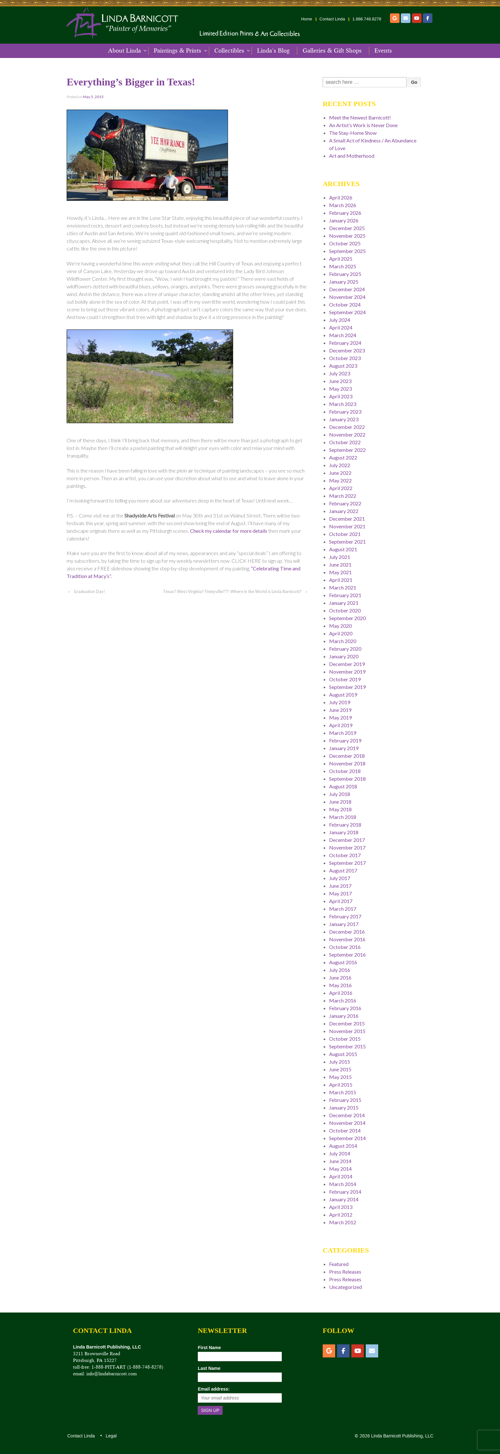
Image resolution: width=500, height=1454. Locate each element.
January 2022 (343, 511)
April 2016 (340, 993)
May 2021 (340, 572)
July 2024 (339, 320)
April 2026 (340, 197)
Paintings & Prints (177, 50)
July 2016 (339, 970)
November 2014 (347, 1123)
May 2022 (340, 480)
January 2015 (343, 1107)
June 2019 (340, 710)
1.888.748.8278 (366, 19)
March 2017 (342, 909)
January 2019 (343, 748)
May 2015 (340, 1077)
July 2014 (339, 1153)
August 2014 (343, 1146)
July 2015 (339, 1062)
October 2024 (345, 304)
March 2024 (342, 335)
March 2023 (342, 404)
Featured (339, 1264)
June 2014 (340, 1161)
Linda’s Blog (273, 50)
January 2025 (343, 282)
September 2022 (347, 450)
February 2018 (345, 824)
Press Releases (345, 1272)
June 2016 (340, 977)
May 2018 (340, 809)
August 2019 (343, 694)
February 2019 (345, 740)
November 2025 (347, 236)
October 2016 (345, 947)
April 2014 (340, 1176)
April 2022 (340, 488)
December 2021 (347, 519)
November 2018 (347, 763)
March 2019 (342, 733)
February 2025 (345, 274)
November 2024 (347, 297)
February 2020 (345, 649)
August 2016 (343, 962)
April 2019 (340, 725)
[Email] (405, 18)
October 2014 (345, 1130)
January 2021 (343, 603)
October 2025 (345, 243)
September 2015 (347, 1046)
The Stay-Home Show (353, 133)
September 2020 (347, 618)
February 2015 (345, 1100)
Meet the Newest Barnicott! (360, 117)
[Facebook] (427, 18)
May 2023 (340, 389)
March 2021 (342, 587)
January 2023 (343, 419)
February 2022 (345, 503)
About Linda (124, 50)
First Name (209, 1347)
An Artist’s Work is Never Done (363, 125)
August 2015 (343, 1054)
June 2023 (340, 381)
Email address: (214, 1389)
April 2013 (340, 1207)
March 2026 (342, 205)
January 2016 (343, 1016)
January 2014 (343, 1199)
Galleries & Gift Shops (332, 50)
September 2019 (347, 687)
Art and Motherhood (351, 156)
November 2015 (347, 1031)
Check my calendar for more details (228, 531)
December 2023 (347, 350)
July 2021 (339, 557)
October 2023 (345, 358)
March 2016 (342, 1000)
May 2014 (340, 1169)
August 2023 (343, 366)
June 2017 (340, 886)
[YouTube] (417, 18)
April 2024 (340, 327)
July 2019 (339, 702)
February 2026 (345, 213)
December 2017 (347, 840)
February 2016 (345, 1008)
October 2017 (345, 855)
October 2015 (345, 1039)
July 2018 (339, 794)
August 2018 (343, 786)
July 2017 (339, 878)
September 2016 (347, 954)
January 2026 (343, 220)
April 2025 (340, 259)
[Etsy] (395, 18)
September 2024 (347, 312)
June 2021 (340, 564)
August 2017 (343, 870)
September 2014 (347, 1138)
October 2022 (345, 442)
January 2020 (343, 656)
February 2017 (345, 916)
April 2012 (340, 1215)
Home (306, 19)
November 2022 (347, 434)
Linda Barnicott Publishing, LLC (401, 1435)
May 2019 (340, 717)
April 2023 (340, 396)
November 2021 (347, 526)
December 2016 (347, 932)
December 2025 (347, 228)
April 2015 (340, 1084)
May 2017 (340, 893)
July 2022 (339, 465)
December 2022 (347, 427)
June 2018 (340, 802)
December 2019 (347, 664)
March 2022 (342, 496)
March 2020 (342, 641)
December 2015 (347, 1023)
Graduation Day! (89, 591)
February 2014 (345, 1192)
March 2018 (342, 817)
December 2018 (347, 756)
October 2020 (345, 610)
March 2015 (342, 1092)
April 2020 (340, 633)
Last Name (209, 1368)
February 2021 (345, 595)
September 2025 (347, 251)
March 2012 (342, 1222)
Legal (111, 1435)
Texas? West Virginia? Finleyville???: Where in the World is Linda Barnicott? (232, 591)
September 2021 (347, 542)
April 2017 (340, 901)
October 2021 (345, 534)
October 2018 (345, 771)
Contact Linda (332, 19)
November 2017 (347, 847)
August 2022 (343, 457)
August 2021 (343, 549)
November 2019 (347, 672)
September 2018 (347, 779)
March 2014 (342, 1184)
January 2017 (343, 924)
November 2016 (347, 939)
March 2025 (342, 266)
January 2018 (343, 832)
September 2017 (347, 863)
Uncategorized (345, 1287)
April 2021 (340, 580)
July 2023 (339, 373)
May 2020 (340, 626)
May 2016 (340, 985)
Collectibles (229, 50)
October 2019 (345, 679)
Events (383, 50)
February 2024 (345, 343)
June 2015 (340, 1069)
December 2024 (347, 289)
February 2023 (345, 412)
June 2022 (340, 473)
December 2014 (347, 1115)
